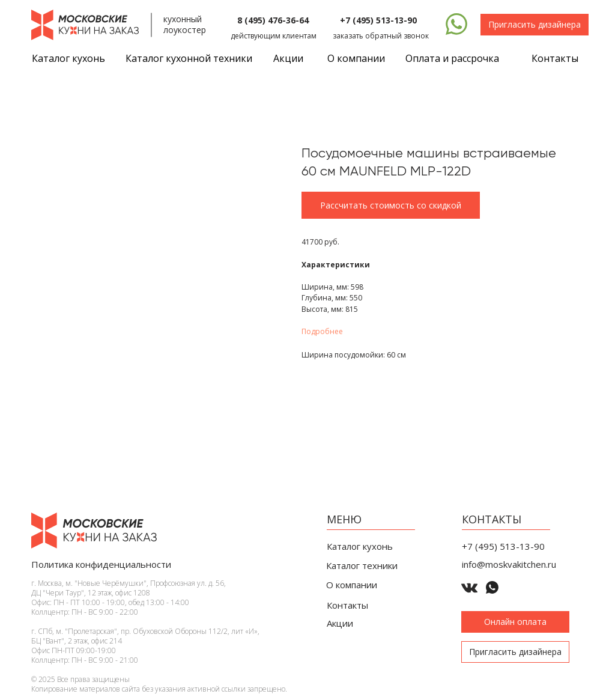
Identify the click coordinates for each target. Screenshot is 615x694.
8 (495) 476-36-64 (273, 20)
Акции (288, 58)
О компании (356, 58)
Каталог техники (362, 565)
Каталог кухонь (360, 546)
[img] (456, 24)
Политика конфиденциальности (101, 564)
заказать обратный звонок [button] (381, 36)
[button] (534, 24)
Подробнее (322, 331)
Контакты (555, 58)
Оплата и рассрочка (452, 58)
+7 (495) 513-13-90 (378, 20)
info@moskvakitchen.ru (509, 564)
